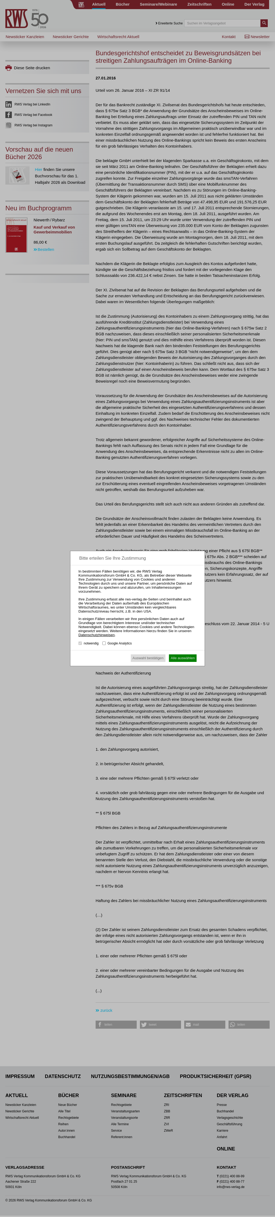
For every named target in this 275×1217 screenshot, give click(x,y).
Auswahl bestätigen (148, 658)
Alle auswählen (183, 658)
